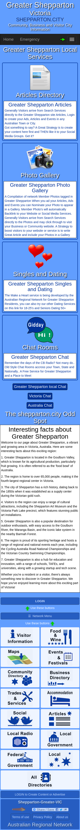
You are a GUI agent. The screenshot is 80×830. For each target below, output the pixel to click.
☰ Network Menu (40, 616)
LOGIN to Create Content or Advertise (40, 794)
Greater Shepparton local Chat (40, 387)
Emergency (29, 39)
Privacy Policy (42, 817)
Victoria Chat (40, 396)
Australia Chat (40, 405)
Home (8, 39)
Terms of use (20, 817)
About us (62, 817)
